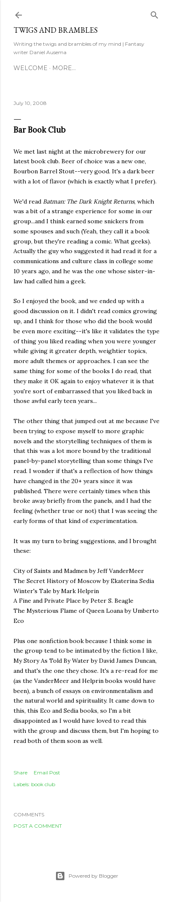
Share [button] (20, 772)
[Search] (154, 13)
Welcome (30, 68)
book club (43, 784)
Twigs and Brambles (55, 30)
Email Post (47, 772)
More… (64, 68)
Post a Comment (37, 826)
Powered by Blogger (86, 876)
